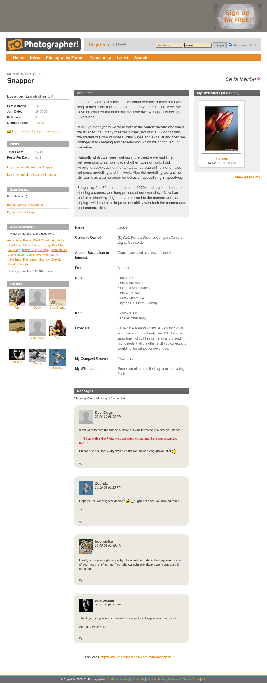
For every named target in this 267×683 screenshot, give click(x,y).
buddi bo (14, 245)
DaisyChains (57, 307)
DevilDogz (59, 245)
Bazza (27, 240)
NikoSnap (14, 259)
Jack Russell (16, 254)
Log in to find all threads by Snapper (31, 174)
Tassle (12, 264)
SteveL (56, 259)
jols (38, 254)
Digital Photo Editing (21, 212)
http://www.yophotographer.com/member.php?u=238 (139, 657)
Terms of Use (191, 679)
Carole (36, 245)
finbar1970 (29, 250)
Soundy (44, 259)
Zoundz (23, 264)
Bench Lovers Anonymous (25, 204)
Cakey (25, 245)
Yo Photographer (117, 679)
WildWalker (104, 601)
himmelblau (59, 250)
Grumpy (43, 250)
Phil (25, 259)
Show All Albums (247, 177)
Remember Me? (242, 45)
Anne (10, 240)
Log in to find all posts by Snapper (30, 167)
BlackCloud (41, 240)
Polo (57, 337)
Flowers (221, 157)
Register (97, 44)
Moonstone (50, 254)
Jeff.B (31, 254)
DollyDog (14, 250)
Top (204, 679)
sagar (34, 259)
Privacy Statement (169, 679)
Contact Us (137, 679)
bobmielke (57, 240)
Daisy (46, 245)
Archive (151, 679)
